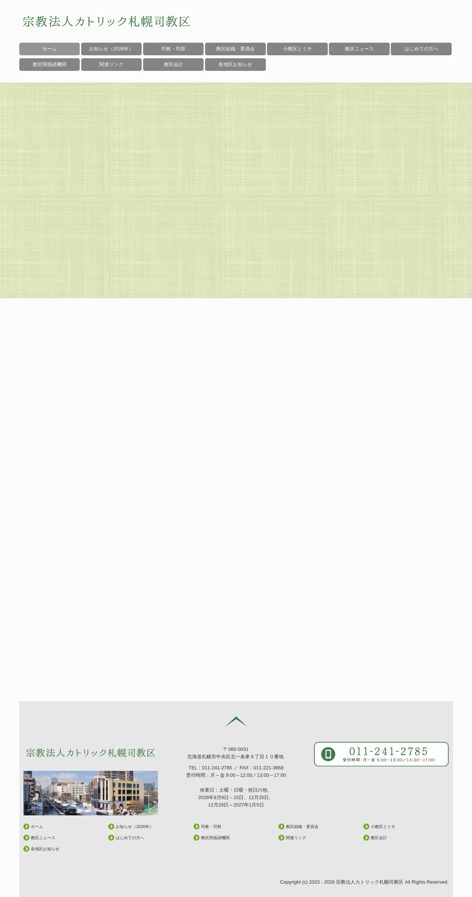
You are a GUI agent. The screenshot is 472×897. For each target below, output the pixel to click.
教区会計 (379, 837)
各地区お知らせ (235, 64)
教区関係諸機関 (215, 837)
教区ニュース (359, 49)
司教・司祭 (173, 49)
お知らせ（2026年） (111, 49)
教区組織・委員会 (235, 49)
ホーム (49, 49)
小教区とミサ (297, 49)
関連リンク (296, 837)
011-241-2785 (217, 767)
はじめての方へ (421, 49)
